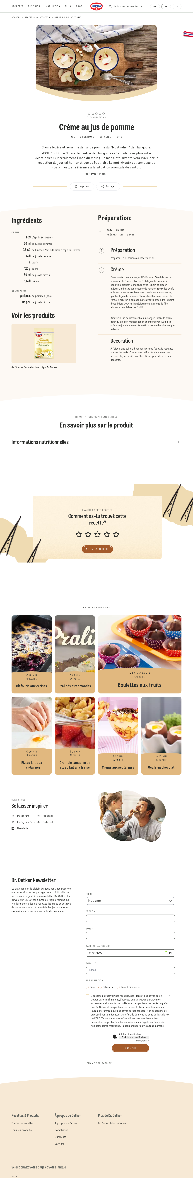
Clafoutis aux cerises (32, 654)
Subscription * (95, 981)
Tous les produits (22, 1130)
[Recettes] (20, 6)
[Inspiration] (55, 6)
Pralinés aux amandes (75, 654)
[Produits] (36, 6)
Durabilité (60, 1137)
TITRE (89, 894)
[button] (96, 108)
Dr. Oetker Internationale (112, 1123)
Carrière (59, 1144)
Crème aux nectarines (118, 736)
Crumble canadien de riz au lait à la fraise (75, 736)
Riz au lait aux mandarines (32, 736)
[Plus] (70, 6)
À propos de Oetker (66, 1123)
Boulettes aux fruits (139, 654)
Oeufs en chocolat (161, 736)
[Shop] (81, 6)
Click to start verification (134, 1037)
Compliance (61, 1130)
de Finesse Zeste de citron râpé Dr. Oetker (56, 250)
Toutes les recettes (23, 1123)
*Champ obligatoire (99, 1063)
